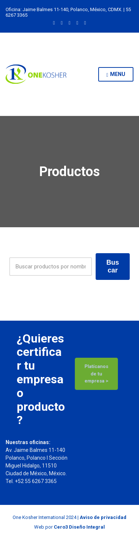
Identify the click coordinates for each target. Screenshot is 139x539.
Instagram (61, 22)
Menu (115, 74)
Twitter (69, 22)
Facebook (77, 22)
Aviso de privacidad (103, 517)
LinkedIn (54, 22)
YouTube (85, 22)
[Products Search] (50, 266)
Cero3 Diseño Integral (79, 527)
